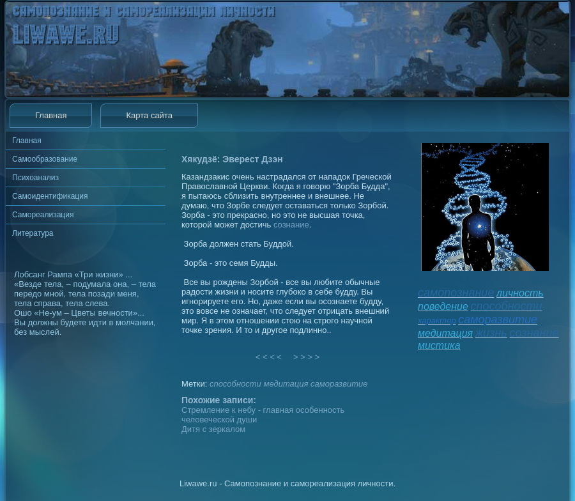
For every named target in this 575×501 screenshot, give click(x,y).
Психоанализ (35, 177)
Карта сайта (149, 115)
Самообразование (44, 159)
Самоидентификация (50, 196)
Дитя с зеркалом (213, 429)
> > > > (307, 357)
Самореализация (42, 214)
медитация (285, 384)
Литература (33, 233)
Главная (50, 115)
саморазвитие (338, 384)
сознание (291, 224)
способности (235, 384)
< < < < (269, 357)
